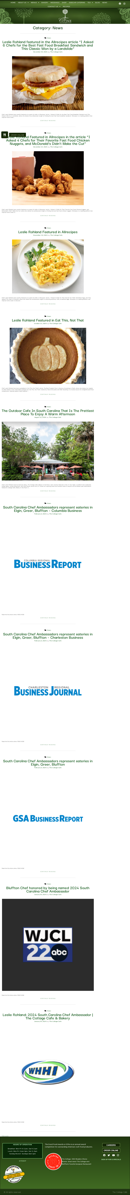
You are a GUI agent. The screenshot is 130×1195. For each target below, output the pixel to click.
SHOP (64, 2)
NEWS (104, 2)
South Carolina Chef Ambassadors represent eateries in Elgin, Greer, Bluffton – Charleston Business (48, 635)
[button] (4, 134)
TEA (90, 3)
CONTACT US (54, 7)
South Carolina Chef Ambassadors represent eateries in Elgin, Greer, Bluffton (48, 762)
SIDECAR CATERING (77, 2)
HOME (13, 2)
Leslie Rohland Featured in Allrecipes (48, 231)
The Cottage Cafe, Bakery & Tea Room (14, 1175)
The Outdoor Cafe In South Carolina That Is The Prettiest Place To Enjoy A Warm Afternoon (48, 411)
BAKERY (44, 2)
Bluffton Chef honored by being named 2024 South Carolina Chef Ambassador (47, 889)
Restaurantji (15, 1179)
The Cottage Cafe (56, 52)
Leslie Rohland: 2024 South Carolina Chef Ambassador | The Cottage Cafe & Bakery (48, 1016)
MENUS (35, 3)
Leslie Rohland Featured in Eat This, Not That (48, 320)
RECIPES (66, 6)
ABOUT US (23, 3)
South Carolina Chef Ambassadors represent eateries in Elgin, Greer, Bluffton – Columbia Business (48, 508)
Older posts (5, 1136)
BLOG (97, 2)
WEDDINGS (55, 2)
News (49, 38)
